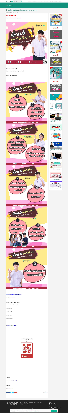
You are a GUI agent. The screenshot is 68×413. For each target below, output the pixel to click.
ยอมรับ (54, 411)
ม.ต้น (34, 1)
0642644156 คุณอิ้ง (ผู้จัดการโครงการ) (56, 407)
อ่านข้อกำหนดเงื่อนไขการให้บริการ (34, 411)
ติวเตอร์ (42, 1)
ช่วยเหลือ (61, 1)
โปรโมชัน (29, 1)
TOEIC (36, 1)
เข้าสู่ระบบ (54, 1)
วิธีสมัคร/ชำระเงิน (36, 402)
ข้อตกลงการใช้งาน (29, 409)
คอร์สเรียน (21, 402)
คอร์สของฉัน (49, 1)
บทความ (11, 5)
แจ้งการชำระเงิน (46, 1)
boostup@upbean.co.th (54, 404)
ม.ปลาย (32, 1)
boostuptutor (53, 406)
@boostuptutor (53, 403)
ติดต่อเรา (41, 402)
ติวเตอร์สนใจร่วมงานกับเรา (54, 408)
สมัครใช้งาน (57, 1)
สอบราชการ (39, 1)
